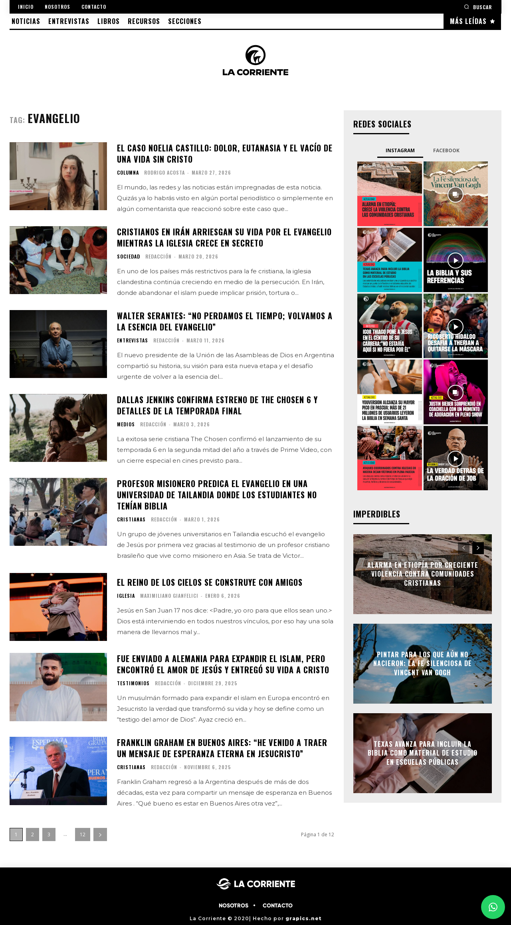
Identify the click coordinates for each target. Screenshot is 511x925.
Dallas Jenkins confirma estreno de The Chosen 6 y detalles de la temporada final (217, 405)
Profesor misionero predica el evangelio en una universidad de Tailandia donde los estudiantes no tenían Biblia (217, 494)
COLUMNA (128, 172)
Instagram (400, 150)
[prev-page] (463, 548)
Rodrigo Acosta (164, 172)
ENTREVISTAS (132, 340)
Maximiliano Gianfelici (169, 595)
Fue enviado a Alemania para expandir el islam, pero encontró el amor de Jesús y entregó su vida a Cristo (223, 664)
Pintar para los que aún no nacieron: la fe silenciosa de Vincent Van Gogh (422, 663)
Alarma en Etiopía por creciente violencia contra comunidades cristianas (422, 574)
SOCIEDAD (128, 256)
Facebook (446, 150)
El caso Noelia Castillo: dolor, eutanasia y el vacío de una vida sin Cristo (225, 153)
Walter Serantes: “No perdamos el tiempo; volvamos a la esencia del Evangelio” (225, 321)
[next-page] (100, 834)
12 (82, 834)
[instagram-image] (389, 193)
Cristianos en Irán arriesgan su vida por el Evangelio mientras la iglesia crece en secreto (224, 237)
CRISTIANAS (131, 519)
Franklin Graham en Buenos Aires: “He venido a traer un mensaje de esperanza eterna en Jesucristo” (222, 748)
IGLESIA (126, 595)
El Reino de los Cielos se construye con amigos (210, 582)
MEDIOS (126, 424)
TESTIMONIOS (133, 683)
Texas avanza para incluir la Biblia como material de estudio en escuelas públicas (422, 753)
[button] (478, 6)
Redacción (158, 256)
